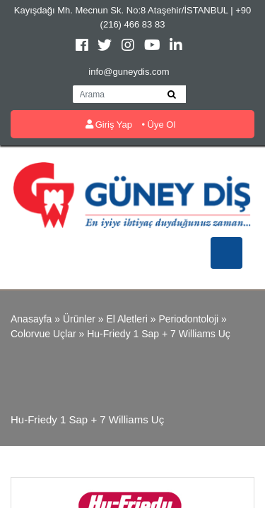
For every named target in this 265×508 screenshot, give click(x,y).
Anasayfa (31, 319)
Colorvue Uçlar (43, 333)
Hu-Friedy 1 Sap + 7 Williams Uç (158, 333)
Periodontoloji (188, 319)
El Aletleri (126, 319)
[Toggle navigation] (226, 253)
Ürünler (79, 319)
